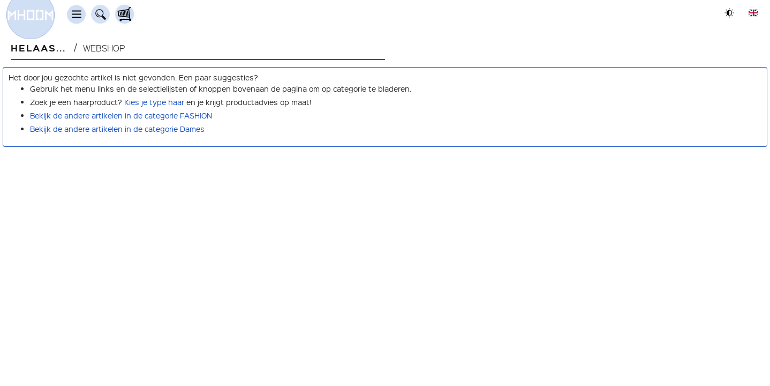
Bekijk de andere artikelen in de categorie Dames (117, 128)
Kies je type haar (154, 102)
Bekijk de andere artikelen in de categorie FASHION (121, 115)
